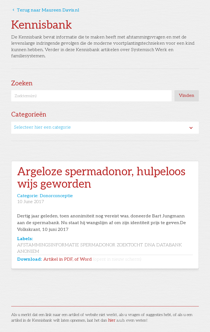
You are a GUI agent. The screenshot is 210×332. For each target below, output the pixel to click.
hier (111, 320)
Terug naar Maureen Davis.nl (45, 10)
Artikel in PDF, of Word (92, 259)
